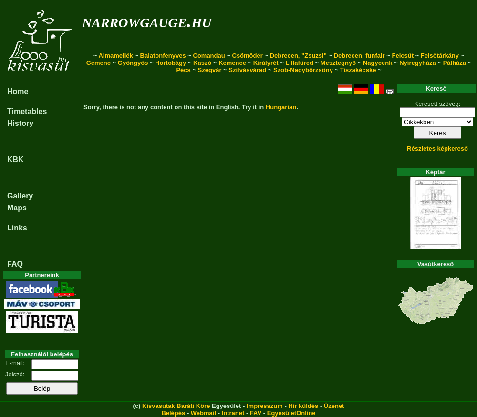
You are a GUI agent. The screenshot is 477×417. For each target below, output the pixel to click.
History (20, 123)
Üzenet (334, 405)
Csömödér (247, 55)
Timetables (27, 111)
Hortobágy (170, 62)
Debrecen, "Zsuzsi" (298, 55)
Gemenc (98, 62)
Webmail (203, 413)
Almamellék (115, 55)
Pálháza (454, 62)
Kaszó (202, 62)
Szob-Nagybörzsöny (303, 69)
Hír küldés (303, 405)
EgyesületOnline (291, 413)
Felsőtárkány (440, 55)
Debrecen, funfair (359, 55)
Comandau (209, 55)
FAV (255, 413)
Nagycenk (377, 62)
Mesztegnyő (338, 62)
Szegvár (210, 69)
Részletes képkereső (437, 148)
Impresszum (265, 405)
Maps (17, 208)
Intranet (233, 413)
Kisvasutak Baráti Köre (176, 405)
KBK (15, 160)
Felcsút (403, 55)
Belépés (173, 413)
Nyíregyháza (417, 62)
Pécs (183, 69)
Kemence (232, 62)
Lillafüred (299, 62)
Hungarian (281, 107)
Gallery (20, 196)
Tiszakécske (358, 69)
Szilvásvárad (247, 69)
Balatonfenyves (163, 55)
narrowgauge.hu (146, 20)
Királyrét (266, 62)
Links (17, 228)
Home (17, 91)
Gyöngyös (133, 62)
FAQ (15, 264)
